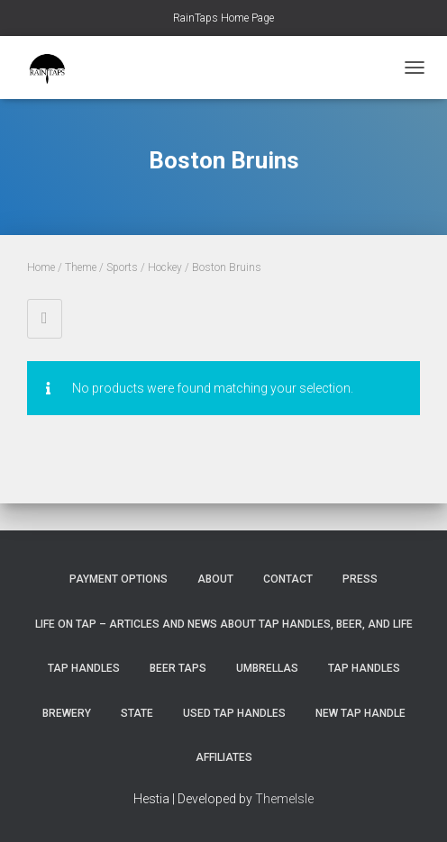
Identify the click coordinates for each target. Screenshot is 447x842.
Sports (122, 267)
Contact (288, 579)
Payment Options (118, 579)
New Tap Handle (360, 713)
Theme (80, 267)
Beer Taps (178, 668)
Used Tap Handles (234, 713)
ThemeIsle (284, 799)
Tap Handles (84, 668)
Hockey (165, 267)
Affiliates (224, 757)
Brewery (66, 713)
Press (360, 579)
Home (41, 267)
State (137, 713)
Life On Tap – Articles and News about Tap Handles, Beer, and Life (224, 624)
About (215, 579)
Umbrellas (267, 668)
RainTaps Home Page (223, 18)
